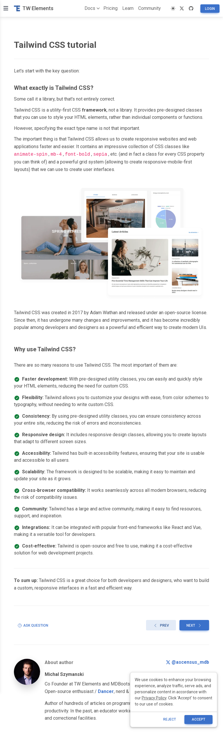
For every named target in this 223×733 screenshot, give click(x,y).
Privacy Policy (154, 698)
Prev (161, 625)
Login (210, 9)
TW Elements (33, 8)
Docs (91, 8)
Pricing (110, 8)
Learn (128, 8)
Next (194, 625)
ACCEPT (198, 719)
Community (149, 8)
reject (169, 719)
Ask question (32, 625)
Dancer (106, 691)
